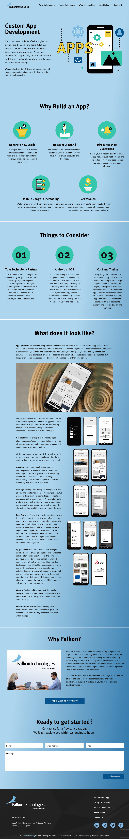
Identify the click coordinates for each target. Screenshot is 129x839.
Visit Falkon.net (18, 817)
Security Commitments (100, 835)
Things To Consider (67, 4)
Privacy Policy (65, 835)
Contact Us (118, 4)
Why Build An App (47, 4)
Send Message (113, 776)
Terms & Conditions (81, 835)
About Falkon (104, 4)
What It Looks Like (87, 4)
